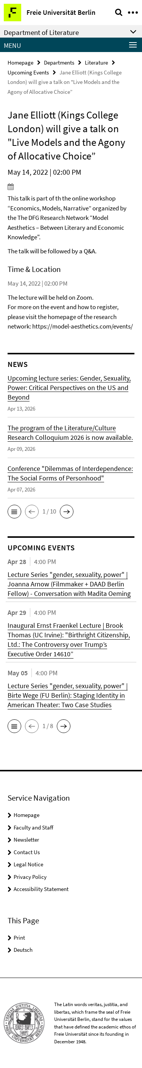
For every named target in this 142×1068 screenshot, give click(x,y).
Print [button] (19, 937)
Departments (59, 62)
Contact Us (27, 852)
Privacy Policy (30, 876)
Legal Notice (28, 864)
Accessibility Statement (41, 889)
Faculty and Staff (33, 827)
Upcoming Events (28, 72)
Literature (96, 62)
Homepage (20, 62)
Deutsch (23, 949)
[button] (14, 511)
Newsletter (26, 839)
